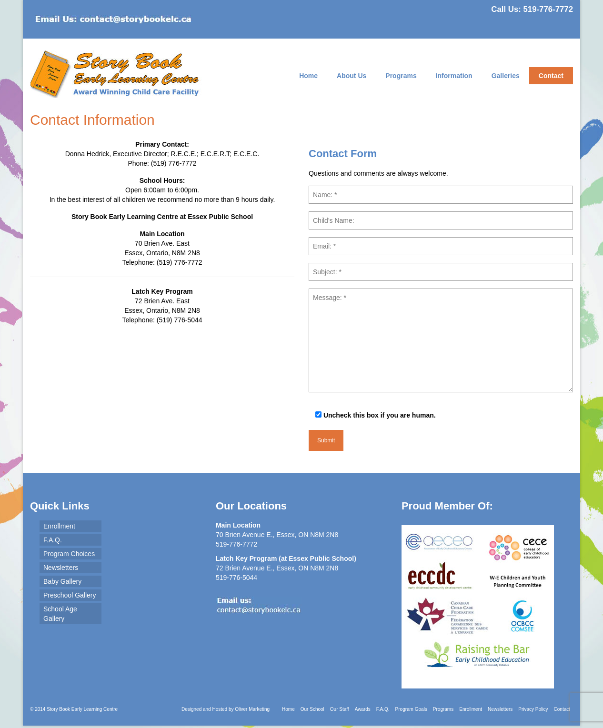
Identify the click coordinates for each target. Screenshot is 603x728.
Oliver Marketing (252, 709)
